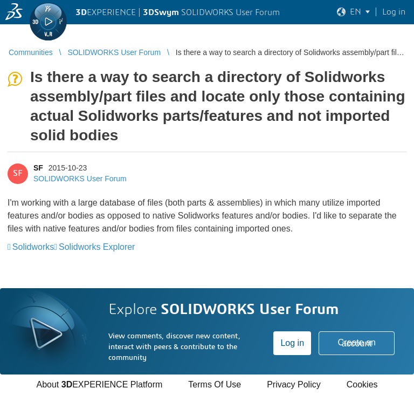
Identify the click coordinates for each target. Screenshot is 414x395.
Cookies (362, 384)
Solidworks (33, 246)
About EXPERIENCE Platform (99, 384)
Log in (292, 343)
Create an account (357, 343)
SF (38, 168)
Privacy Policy (294, 384)
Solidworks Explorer (97, 246)
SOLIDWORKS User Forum (80, 178)
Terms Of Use (214, 384)
